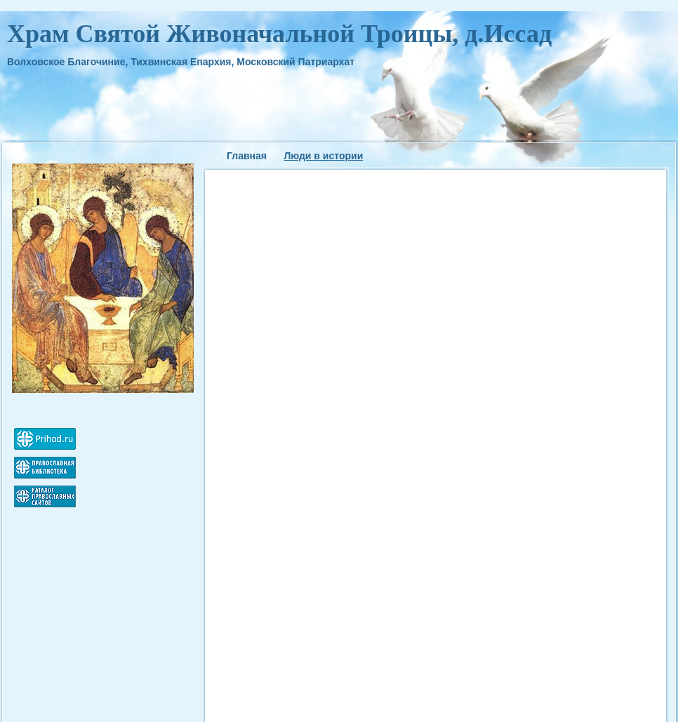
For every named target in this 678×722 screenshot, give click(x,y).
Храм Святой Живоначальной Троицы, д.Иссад (279, 34)
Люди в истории (323, 155)
